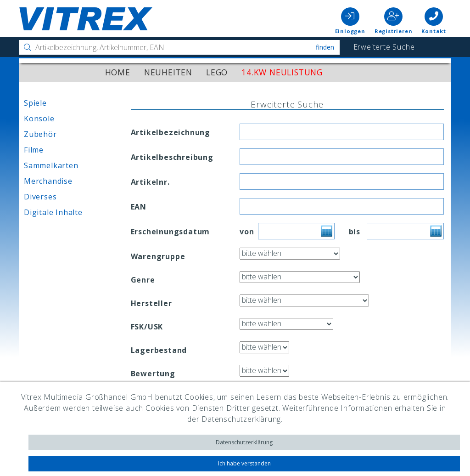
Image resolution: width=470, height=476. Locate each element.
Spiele (35, 103)
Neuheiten (168, 72)
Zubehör (40, 134)
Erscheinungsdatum (170, 232)
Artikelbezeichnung (170, 132)
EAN (138, 207)
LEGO (217, 72)
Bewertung (153, 373)
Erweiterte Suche (384, 47)
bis (351, 232)
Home (117, 72)
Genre (143, 280)
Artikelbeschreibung (172, 157)
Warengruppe (158, 256)
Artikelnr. (150, 182)
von (242, 232)
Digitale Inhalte (53, 212)
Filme (34, 150)
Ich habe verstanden (244, 463)
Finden (325, 47)
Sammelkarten (51, 165)
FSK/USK (147, 327)
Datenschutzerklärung (244, 442)
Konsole (39, 118)
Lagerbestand (159, 350)
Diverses (40, 197)
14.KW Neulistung (282, 72)
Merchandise (48, 181)
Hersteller (151, 303)
